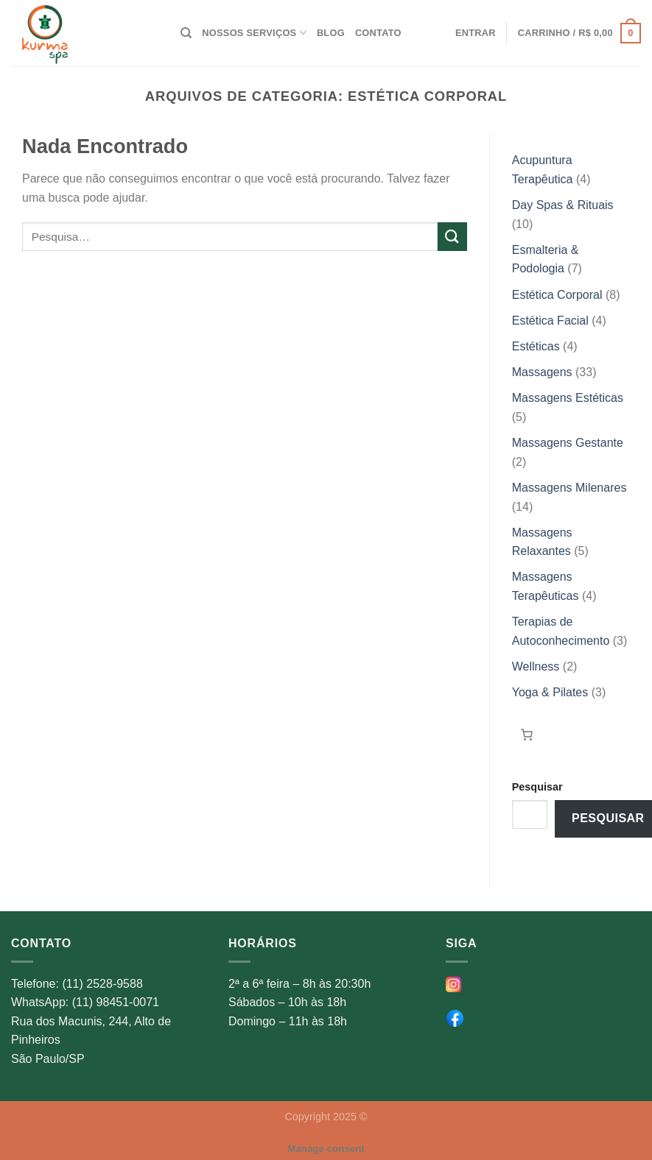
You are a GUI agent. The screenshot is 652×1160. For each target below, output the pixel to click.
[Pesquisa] (186, 33)
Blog (331, 32)
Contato (378, 32)
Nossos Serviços (254, 33)
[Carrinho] (526, 734)
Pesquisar (537, 787)
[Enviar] (452, 236)
